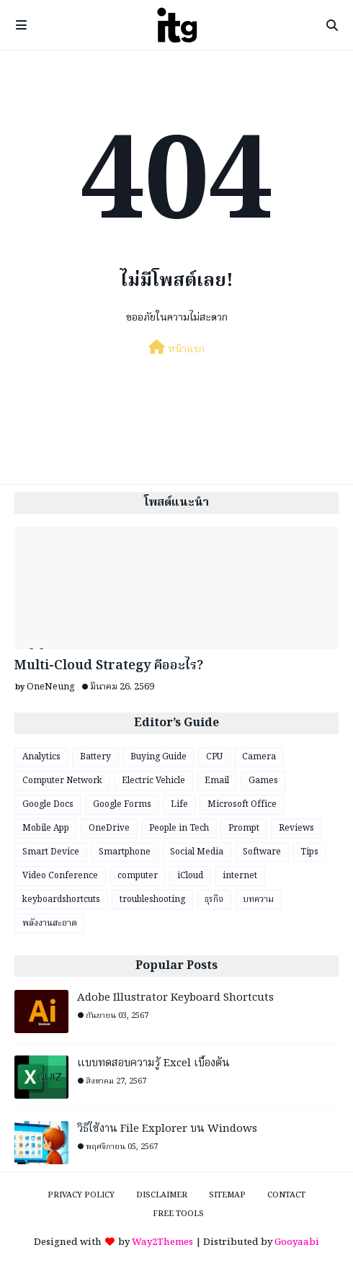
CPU (214, 757)
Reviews (296, 828)
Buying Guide (158, 757)
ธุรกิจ (214, 899)
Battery (95, 757)
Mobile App (45, 828)
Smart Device (50, 852)
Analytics (41, 757)
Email (217, 780)
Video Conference (60, 876)
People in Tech (179, 828)
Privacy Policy (81, 1195)
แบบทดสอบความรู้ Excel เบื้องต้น (153, 1063)
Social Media (196, 852)
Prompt (243, 828)
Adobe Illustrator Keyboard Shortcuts (175, 998)
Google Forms (122, 804)
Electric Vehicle (153, 780)
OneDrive (109, 828)
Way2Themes (162, 1242)
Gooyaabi (296, 1242)
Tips (309, 852)
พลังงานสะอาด (49, 923)
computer (137, 876)
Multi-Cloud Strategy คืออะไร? (108, 666)
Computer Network (62, 780)
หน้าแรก (176, 348)
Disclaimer (161, 1195)
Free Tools (178, 1213)
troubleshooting (152, 899)
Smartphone (125, 852)
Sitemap (227, 1195)
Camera (259, 757)
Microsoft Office (242, 804)
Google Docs (47, 804)
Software (262, 852)
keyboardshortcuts (61, 899)
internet (240, 876)
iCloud (190, 876)
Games (263, 780)
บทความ (258, 899)
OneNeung (51, 687)
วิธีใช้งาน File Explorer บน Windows (167, 1129)
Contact (286, 1195)
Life (179, 804)
